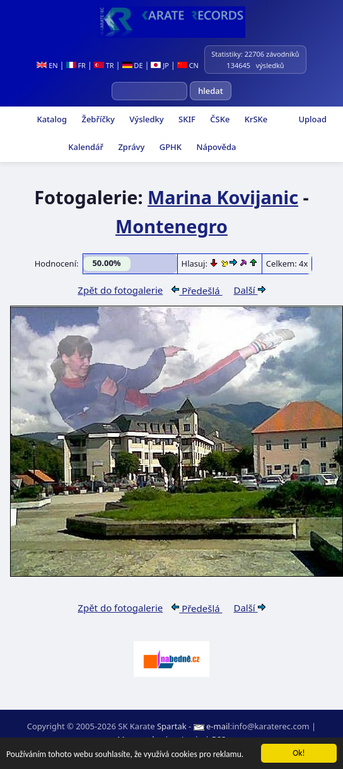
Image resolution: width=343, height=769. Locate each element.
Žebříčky (97, 119)
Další (249, 290)
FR (76, 65)
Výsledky (145, 119)
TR (104, 65)
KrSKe (254, 119)
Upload (312, 119)
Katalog (51, 119)
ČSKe (219, 119)
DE (132, 65)
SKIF (186, 119)
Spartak (172, 726)
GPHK (169, 147)
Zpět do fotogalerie (120, 290)
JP (160, 65)
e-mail (218, 726)
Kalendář (84, 147)
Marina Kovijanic (223, 197)
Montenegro (171, 226)
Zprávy (130, 147)
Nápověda (215, 147)
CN (188, 65)
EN (47, 65)
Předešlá (197, 290)
